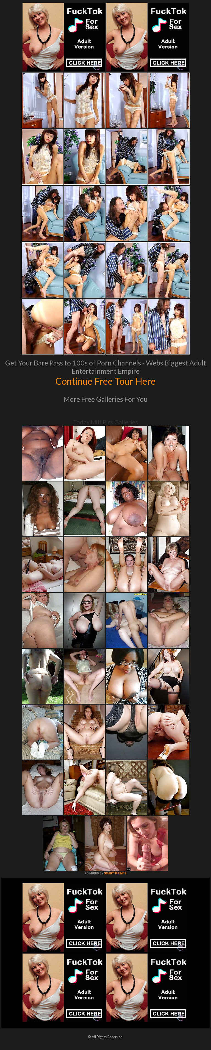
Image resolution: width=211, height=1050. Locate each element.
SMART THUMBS (115, 873)
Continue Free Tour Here (105, 381)
